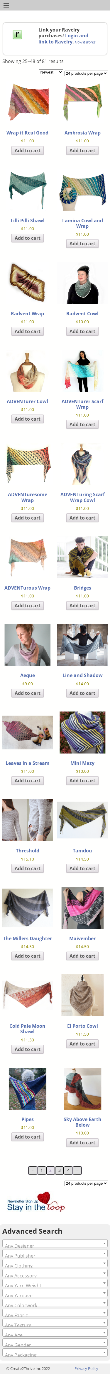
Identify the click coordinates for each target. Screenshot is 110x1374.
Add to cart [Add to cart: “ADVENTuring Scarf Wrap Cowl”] (82, 518)
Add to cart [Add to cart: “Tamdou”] (82, 868)
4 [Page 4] (68, 1170)
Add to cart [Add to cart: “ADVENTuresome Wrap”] (27, 518)
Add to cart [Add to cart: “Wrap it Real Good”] (27, 150)
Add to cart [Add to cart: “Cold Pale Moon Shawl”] (27, 1049)
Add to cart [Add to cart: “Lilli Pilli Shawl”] (27, 238)
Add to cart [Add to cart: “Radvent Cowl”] (82, 331)
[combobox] (55, 1243)
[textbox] (55, 1246)
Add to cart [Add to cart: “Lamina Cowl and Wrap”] (82, 243)
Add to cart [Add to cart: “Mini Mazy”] (82, 780)
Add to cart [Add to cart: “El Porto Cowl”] (82, 1044)
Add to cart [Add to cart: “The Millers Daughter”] (27, 956)
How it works (85, 42)
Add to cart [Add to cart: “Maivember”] (82, 956)
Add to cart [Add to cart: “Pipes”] (27, 1137)
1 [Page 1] (41, 1170)
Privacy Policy (86, 1368)
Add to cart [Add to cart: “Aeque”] (27, 693)
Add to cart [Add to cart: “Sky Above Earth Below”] (82, 1142)
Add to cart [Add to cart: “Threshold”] (27, 868)
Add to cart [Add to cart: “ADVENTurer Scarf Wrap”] (82, 424)
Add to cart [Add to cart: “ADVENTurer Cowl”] (27, 419)
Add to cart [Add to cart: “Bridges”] (82, 605)
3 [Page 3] (59, 1170)
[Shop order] (51, 72)
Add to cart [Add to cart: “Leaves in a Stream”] (27, 780)
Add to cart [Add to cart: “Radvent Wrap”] (27, 331)
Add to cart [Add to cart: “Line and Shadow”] (82, 693)
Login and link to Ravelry (63, 38)
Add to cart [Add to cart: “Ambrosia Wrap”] (82, 150)
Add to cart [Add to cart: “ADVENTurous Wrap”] (27, 605)
